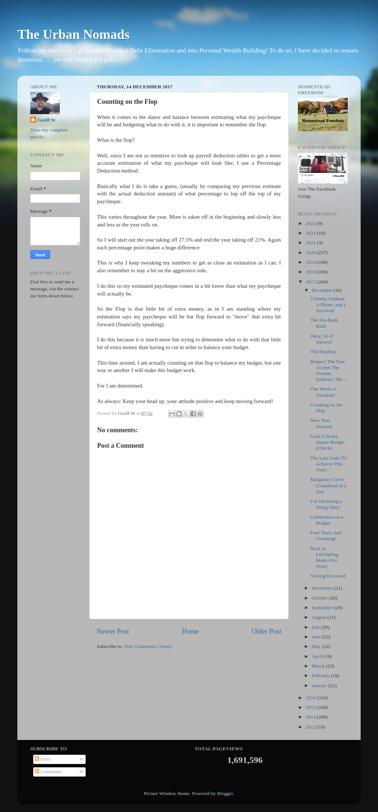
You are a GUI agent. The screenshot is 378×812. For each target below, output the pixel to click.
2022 (311, 233)
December (322, 290)
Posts (43, 759)
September (323, 607)
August (319, 617)
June (317, 636)
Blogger (225, 793)
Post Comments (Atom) (147, 646)
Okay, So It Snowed (321, 339)
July (316, 627)
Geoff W (47, 120)
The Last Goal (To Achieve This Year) (328, 463)
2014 (311, 717)
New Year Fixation (321, 423)
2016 (311, 697)
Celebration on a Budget (326, 520)
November (323, 588)
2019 (311, 262)
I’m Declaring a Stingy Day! (326, 504)
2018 (311, 271)
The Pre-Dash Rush (324, 323)
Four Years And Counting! (325, 535)
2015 (311, 707)
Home (190, 631)
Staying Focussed (328, 576)
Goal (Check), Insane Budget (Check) (327, 442)
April (317, 656)
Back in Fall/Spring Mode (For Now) (324, 557)
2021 (311, 242)
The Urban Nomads (73, 34)
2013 (311, 727)
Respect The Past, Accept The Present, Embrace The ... (329, 370)
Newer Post (113, 631)
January (320, 685)
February (321, 675)
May (317, 646)
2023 (311, 223)
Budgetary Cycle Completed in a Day (328, 485)
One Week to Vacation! (323, 392)
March (319, 666)
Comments (48, 771)
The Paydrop (323, 351)
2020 (311, 252)
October (320, 598)
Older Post (266, 631)
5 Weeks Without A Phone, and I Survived (328, 304)
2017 (311, 281)
